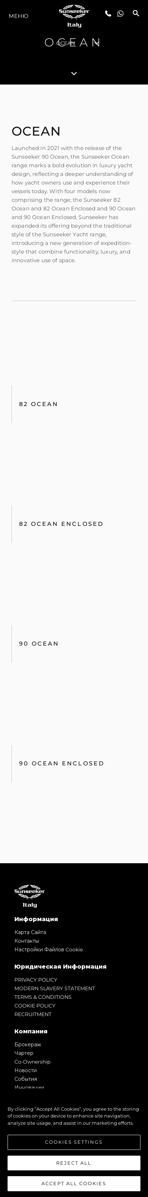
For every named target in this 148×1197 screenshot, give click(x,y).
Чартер (23, 1053)
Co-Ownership (32, 1062)
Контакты (26, 941)
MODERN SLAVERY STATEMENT (54, 988)
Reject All (73, 1163)
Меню (18, 16)
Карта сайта (30, 932)
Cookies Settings (74, 1142)
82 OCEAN (39, 404)
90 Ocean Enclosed (61, 763)
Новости (25, 1070)
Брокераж (27, 1044)
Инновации (29, 1087)
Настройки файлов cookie (48, 949)
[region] (74, 1142)
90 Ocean (39, 643)
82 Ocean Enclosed (61, 523)
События (25, 1079)
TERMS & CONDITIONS (43, 997)
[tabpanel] (74, 474)
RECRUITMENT (32, 1014)
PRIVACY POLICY (35, 980)
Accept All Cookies (73, 1183)
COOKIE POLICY (34, 1005)
